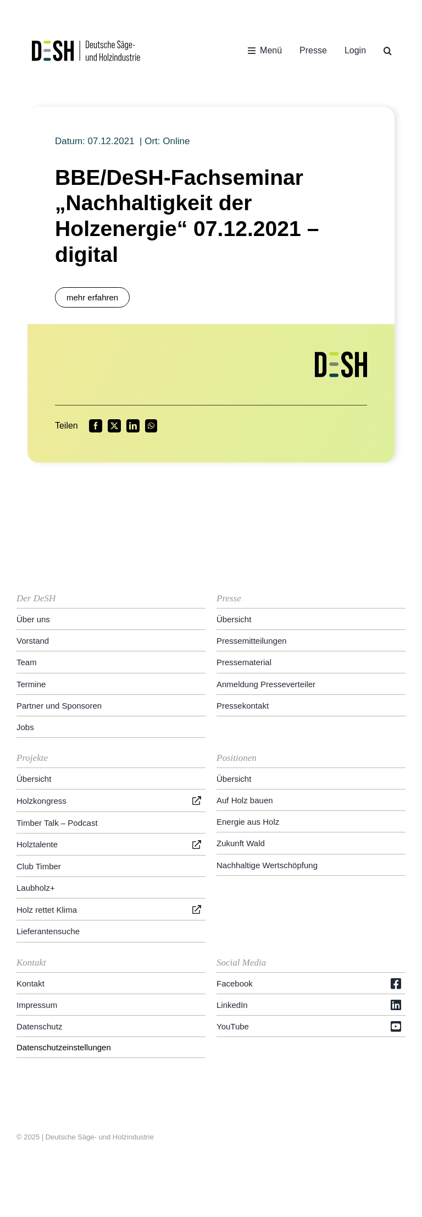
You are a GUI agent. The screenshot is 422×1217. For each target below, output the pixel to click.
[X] (114, 425)
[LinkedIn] (133, 425)
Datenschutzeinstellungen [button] (63, 1047)
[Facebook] (95, 425)
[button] (388, 50)
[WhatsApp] (151, 425)
